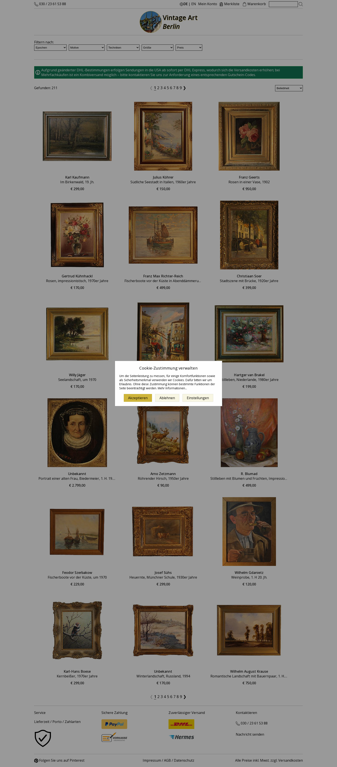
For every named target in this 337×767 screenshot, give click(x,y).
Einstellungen (198, 398)
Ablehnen (167, 398)
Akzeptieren (138, 398)
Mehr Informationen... (172, 388)
